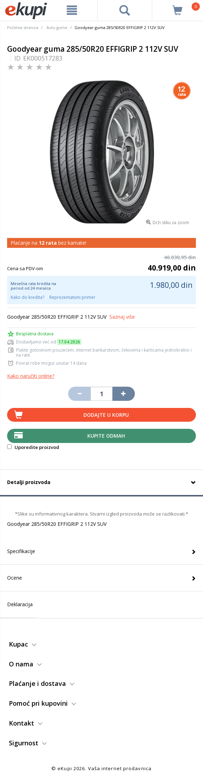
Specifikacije (21, 551)
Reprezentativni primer (72, 297)
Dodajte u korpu (106, 414)
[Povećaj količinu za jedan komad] (124, 394)
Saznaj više (122, 316)
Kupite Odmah (106, 435)
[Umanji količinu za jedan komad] (79, 394)
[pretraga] (125, 10)
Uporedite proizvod (33, 447)
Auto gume (56, 27)
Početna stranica (22, 27)
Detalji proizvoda (28, 482)
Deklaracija (20, 604)
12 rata (48, 242)
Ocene (14, 577)
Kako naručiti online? (30, 376)
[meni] (71, 10)
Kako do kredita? (27, 297)
